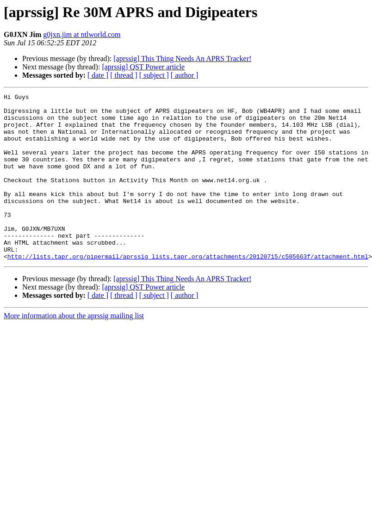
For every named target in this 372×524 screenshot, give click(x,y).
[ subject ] (154, 75)
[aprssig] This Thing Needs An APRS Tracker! (182, 58)
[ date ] (97, 75)
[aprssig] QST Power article (143, 67)
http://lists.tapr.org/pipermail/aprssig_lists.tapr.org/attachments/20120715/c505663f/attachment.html (187, 289)
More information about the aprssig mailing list (74, 349)
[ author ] (184, 75)
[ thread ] (123, 75)
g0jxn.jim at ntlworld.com (81, 34)
